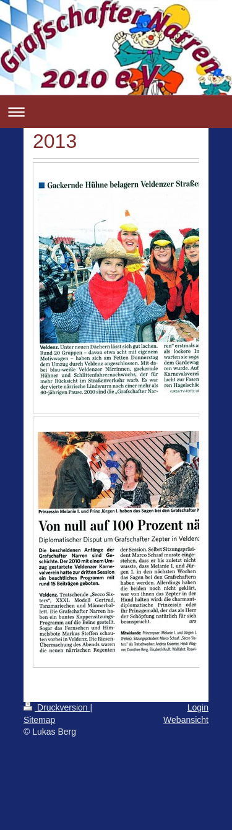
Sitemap (39, 720)
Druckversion (57, 707)
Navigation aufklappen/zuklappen (116, 111)
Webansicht (185, 720)
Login (197, 707)
